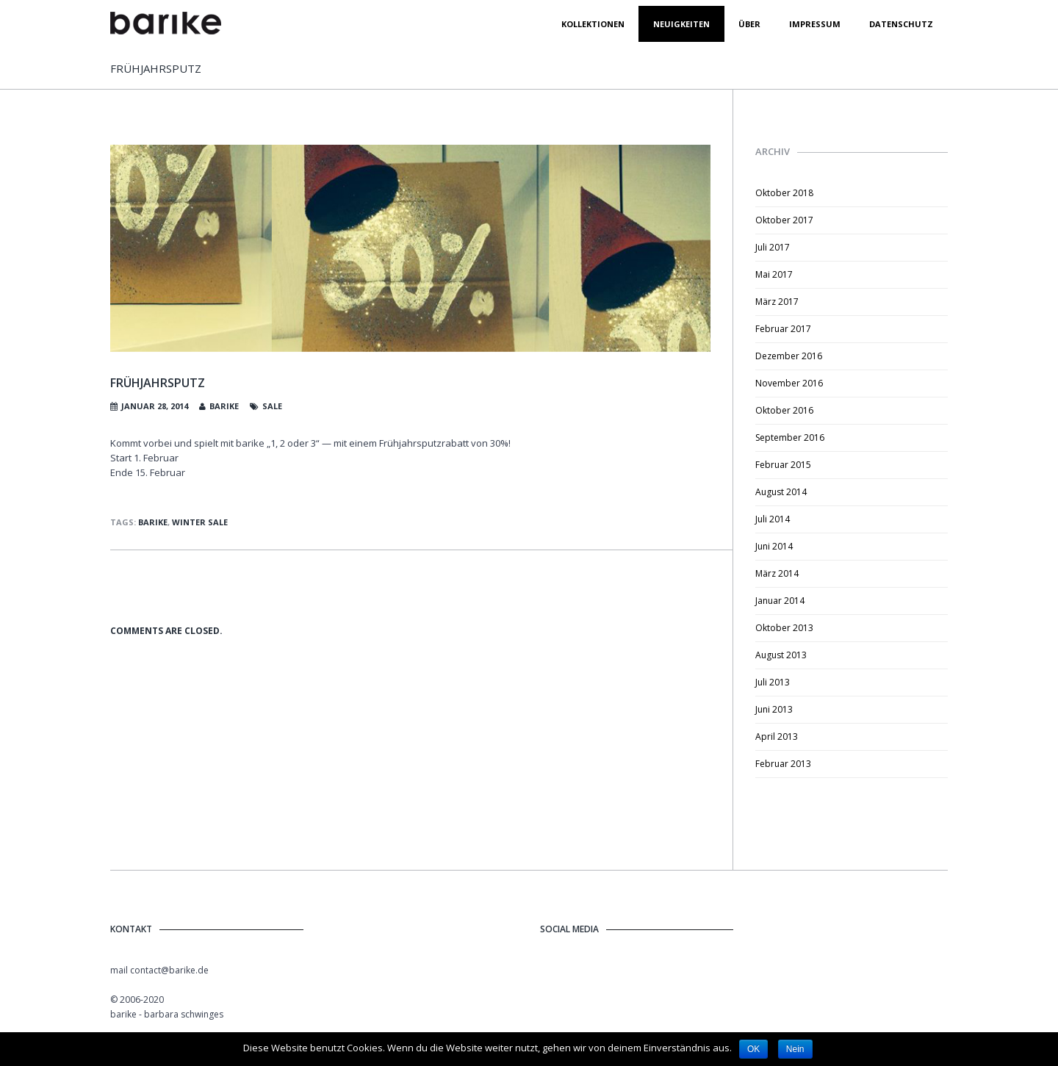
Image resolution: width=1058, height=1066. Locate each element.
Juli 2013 (772, 682)
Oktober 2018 (784, 193)
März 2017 (777, 301)
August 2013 (781, 655)
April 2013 (776, 736)
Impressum (815, 23)
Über (749, 23)
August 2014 (781, 492)
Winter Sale (200, 521)
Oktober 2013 (784, 628)
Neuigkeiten (681, 23)
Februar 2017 (783, 329)
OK (753, 1049)
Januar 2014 (780, 600)
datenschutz (901, 23)
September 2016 (789, 437)
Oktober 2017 (784, 220)
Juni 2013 (774, 709)
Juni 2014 (774, 546)
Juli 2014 (772, 519)
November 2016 (789, 383)
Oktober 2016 (784, 410)
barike (224, 405)
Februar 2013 (783, 763)
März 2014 (777, 573)
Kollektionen (593, 23)
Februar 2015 (783, 464)
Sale (272, 405)
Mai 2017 (774, 274)
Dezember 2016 (788, 356)
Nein (795, 1049)
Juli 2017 (772, 247)
